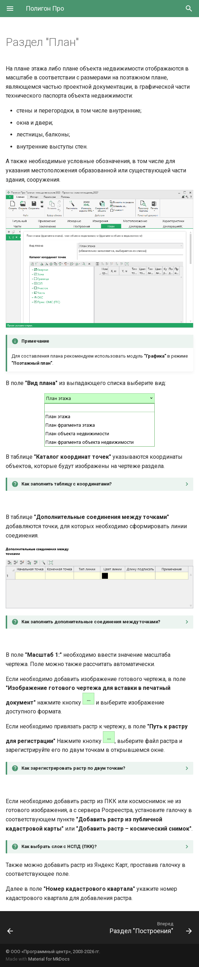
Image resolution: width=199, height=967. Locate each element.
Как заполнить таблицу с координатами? (66, 484)
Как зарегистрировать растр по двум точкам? (73, 768)
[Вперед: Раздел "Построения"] (150, 927)
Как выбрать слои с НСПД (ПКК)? (59, 846)
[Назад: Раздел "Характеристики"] (10, 927)
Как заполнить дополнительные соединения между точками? (90, 621)
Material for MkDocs (49, 959)
